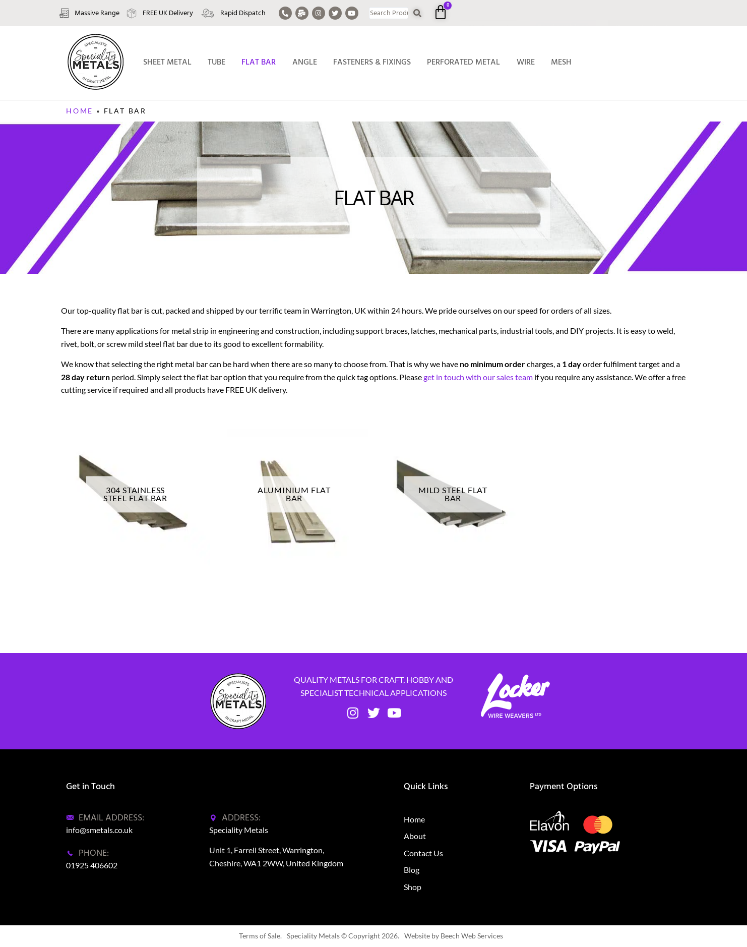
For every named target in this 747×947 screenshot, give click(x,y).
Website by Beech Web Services (453, 935)
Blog (411, 869)
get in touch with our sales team (478, 377)
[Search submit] (417, 13)
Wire (526, 62)
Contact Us (423, 853)
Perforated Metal (463, 62)
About (415, 836)
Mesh (561, 62)
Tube (216, 62)
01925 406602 (91, 865)
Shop (412, 887)
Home (79, 110)
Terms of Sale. (260, 935)
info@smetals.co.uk (99, 830)
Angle (304, 62)
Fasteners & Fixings (372, 62)
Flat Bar (258, 62)
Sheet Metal (167, 62)
